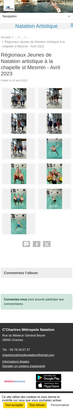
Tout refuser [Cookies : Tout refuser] (37, 405)
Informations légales (15, 361)
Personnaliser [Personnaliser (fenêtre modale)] (60, 405)
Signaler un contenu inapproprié (23, 366)
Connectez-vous (15, 299)
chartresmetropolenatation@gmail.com (28, 355)
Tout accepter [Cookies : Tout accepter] (14, 405)
